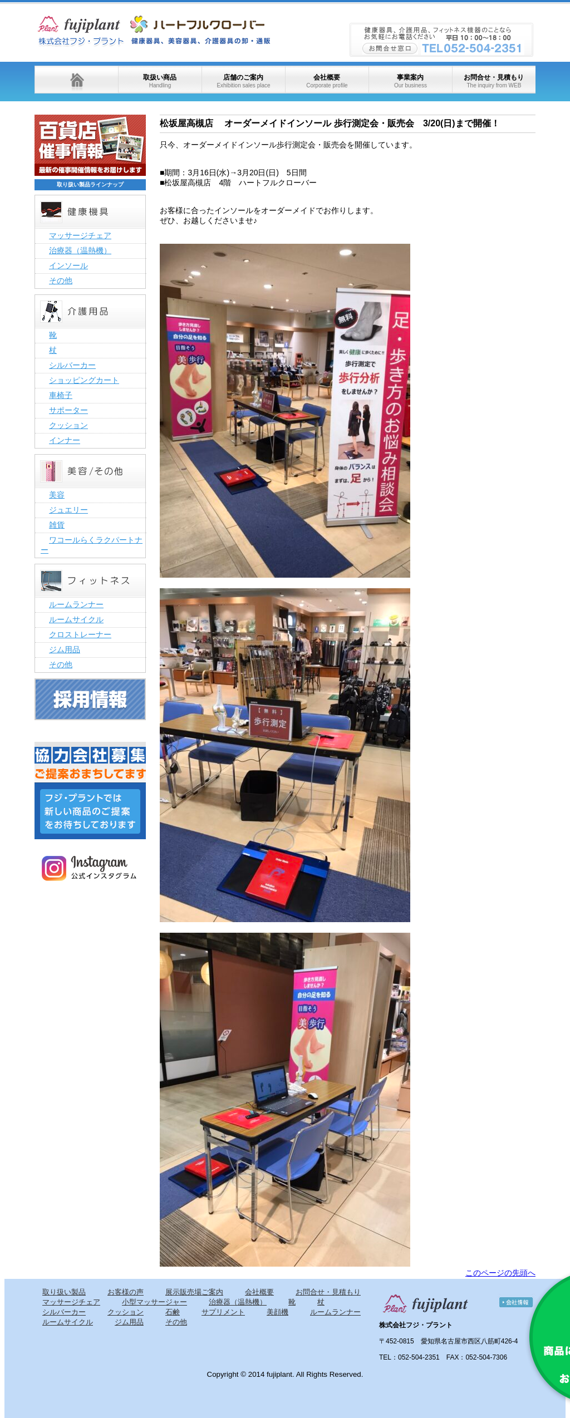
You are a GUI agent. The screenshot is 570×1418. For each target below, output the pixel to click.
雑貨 (57, 524)
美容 (57, 494)
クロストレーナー (80, 634)
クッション (68, 425)
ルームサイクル (76, 619)
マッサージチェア (80, 235)
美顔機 (277, 1312)
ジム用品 (64, 649)
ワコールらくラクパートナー (91, 544)
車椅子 (60, 395)
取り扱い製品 (64, 1292)
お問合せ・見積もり (494, 80)
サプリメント (223, 1312)
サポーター (68, 410)
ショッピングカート (84, 380)
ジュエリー (68, 509)
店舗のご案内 (243, 80)
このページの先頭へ (500, 1272)
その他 (60, 280)
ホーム (76, 79)
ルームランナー (76, 604)
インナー (64, 440)
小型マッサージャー (154, 1302)
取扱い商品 (159, 80)
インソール (68, 265)
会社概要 (326, 80)
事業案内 (410, 80)
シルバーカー (72, 365)
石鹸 (172, 1312)
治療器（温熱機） (80, 250)
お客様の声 (125, 1292)
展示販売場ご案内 (194, 1292)
